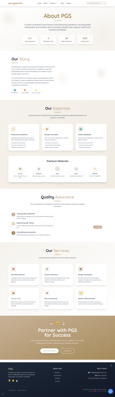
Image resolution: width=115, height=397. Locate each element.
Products (53, 3)
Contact (68, 3)
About (45, 3)
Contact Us (67, 351)
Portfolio (57, 378)
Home (39, 3)
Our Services (57, 375)
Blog (62, 3)
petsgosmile (15, 3)
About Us (57, 372)
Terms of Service (21, 390)
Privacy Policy (11, 390)
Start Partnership (49, 351)
